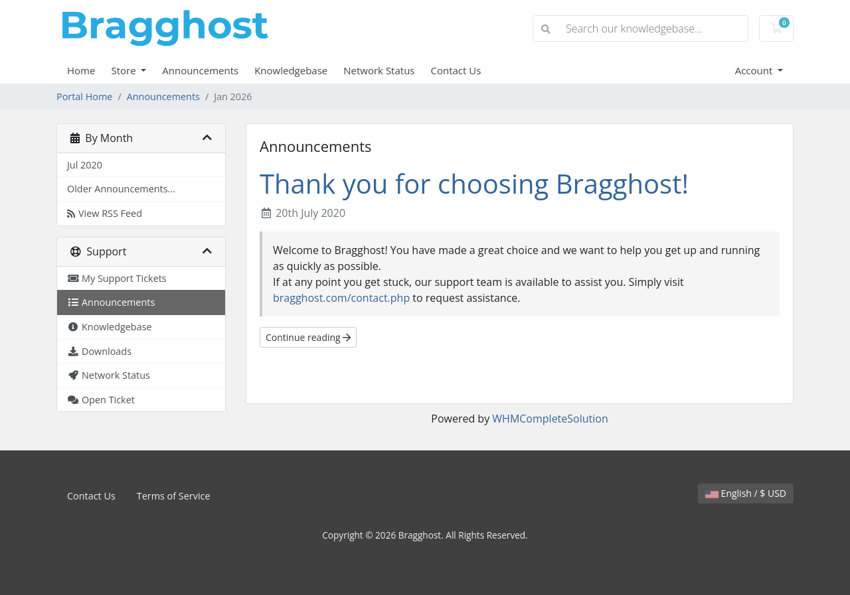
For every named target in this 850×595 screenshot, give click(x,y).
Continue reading (308, 337)
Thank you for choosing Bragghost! (474, 183)
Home (81, 70)
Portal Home (84, 96)
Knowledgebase (290, 70)
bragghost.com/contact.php (341, 298)
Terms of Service (174, 496)
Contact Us (456, 70)
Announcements (200, 70)
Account (755, 70)
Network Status (378, 70)
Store (124, 70)
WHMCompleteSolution (550, 418)
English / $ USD (745, 493)
